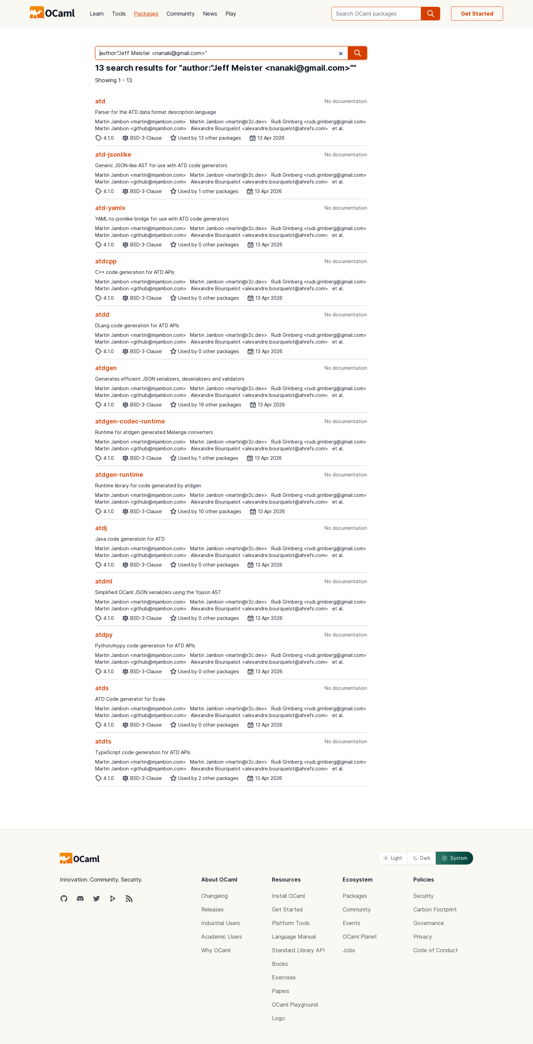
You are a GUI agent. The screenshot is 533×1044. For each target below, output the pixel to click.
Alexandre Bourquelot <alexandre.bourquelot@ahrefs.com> (259, 128)
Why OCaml (215, 950)
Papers (280, 991)
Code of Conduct (435, 950)
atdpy (104, 634)
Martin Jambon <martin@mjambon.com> (140, 121)
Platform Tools (291, 923)
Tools (119, 13)
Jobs (349, 950)
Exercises (284, 977)
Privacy (422, 936)
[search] (430, 13)
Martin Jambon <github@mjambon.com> (141, 128)
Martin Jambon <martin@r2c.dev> (228, 121)
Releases (212, 909)
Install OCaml (288, 895)
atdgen (106, 367)
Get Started (477, 13)
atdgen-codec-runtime (130, 421)
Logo (278, 1018)
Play (230, 13)
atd (100, 101)
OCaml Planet (360, 936)
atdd (102, 314)
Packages (146, 13)
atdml (104, 581)
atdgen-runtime (119, 474)
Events (351, 923)
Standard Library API (298, 950)
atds (102, 688)
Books (280, 963)
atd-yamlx (110, 207)
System (454, 858)
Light (392, 858)
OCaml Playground (295, 1004)
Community (181, 13)
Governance (428, 923)
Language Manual (294, 936)
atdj (101, 528)
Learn (97, 13)
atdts (103, 741)
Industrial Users (220, 923)
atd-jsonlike (113, 154)
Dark (421, 858)
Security (423, 895)
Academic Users (221, 936)
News (210, 13)
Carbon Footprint (435, 909)
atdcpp (106, 261)
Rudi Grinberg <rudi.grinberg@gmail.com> (318, 121)
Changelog (214, 895)
